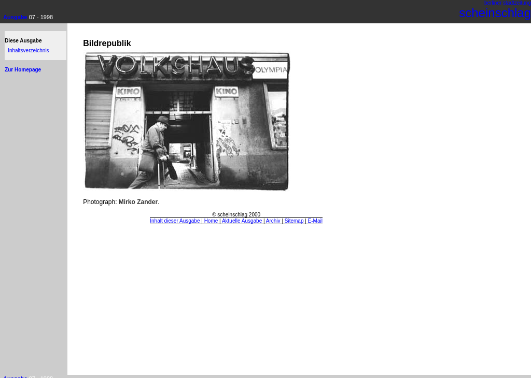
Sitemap (294, 221)
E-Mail (315, 221)
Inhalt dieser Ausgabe (175, 221)
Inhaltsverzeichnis (28, 50)
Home (211, 221)
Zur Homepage (23, 69)
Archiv (273, 221)
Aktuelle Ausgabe (242, 221)
